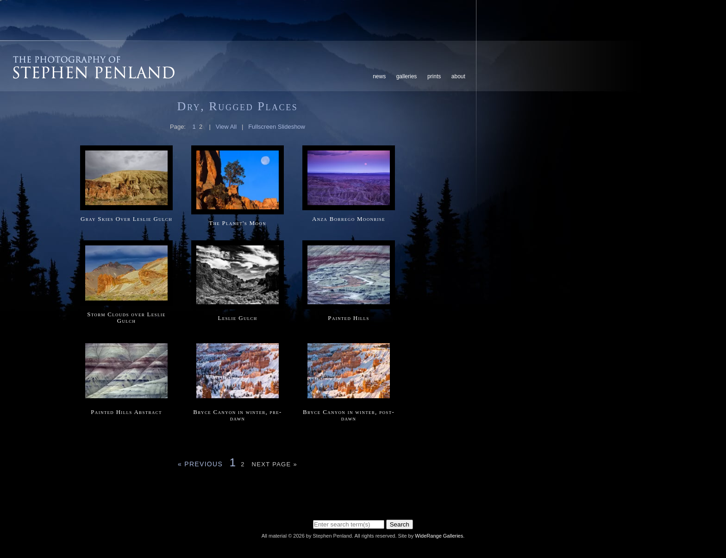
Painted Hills (348, 317)
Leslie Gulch (237, 317)
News (379, 76)
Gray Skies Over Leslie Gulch (126, 218)
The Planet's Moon (237, 222)
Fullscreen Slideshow (276, 126)
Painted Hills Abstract (126, 411)
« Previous (200, 464)
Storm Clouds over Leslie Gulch (126, 317)
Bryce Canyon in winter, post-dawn (348, 415)
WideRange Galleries (439, 536)
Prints (434, 76)
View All (226, 126)
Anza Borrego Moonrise (348, 218)
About (458, 76)
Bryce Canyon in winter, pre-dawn (237, 415)
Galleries (406, 76)
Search (399, 524)
